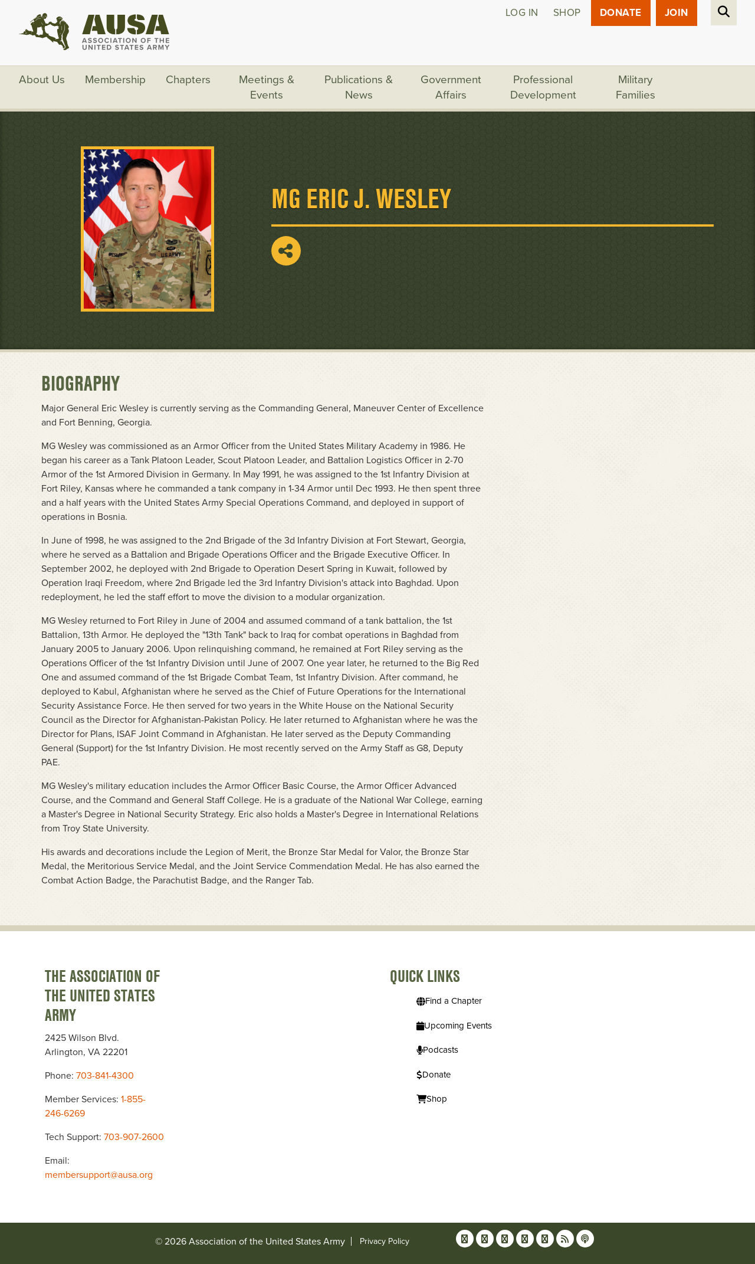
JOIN (676, 12)
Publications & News (358, 87)
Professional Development (543, 87)
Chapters (188, 79)
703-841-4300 (105, 1076)
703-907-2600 (134, 1137)
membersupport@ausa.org (99, 1175)
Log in (522, 12)
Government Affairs (451, 87)
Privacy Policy (384, 1241)
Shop (567, 12)
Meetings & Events (266, 87)
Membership (115, 79)
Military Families (635, 87)
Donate (621, 12)
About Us (42, 79)
